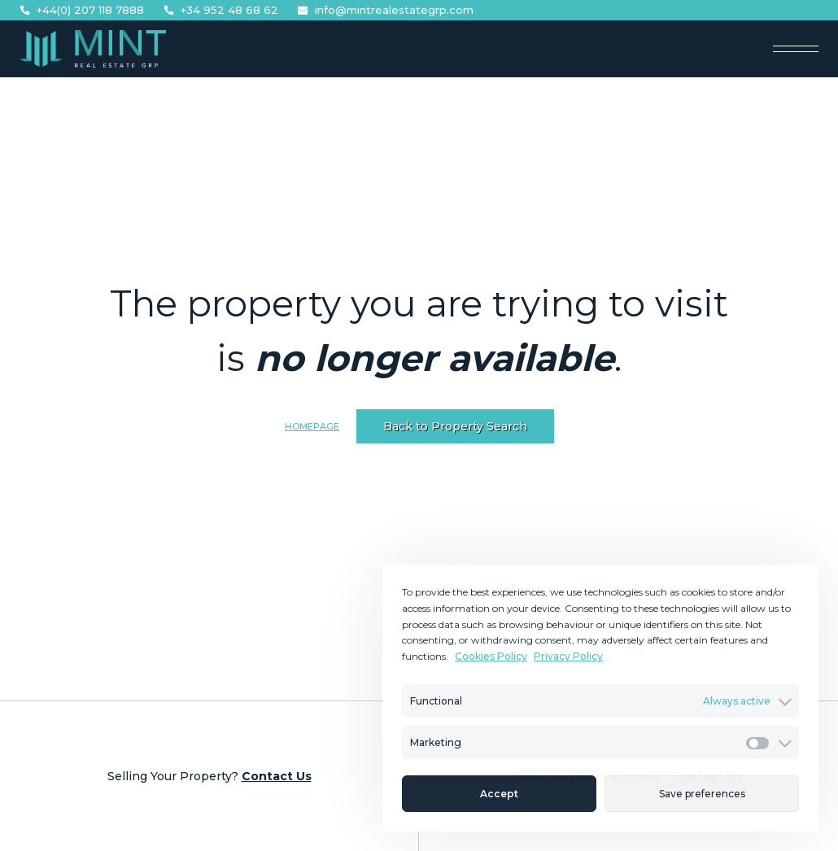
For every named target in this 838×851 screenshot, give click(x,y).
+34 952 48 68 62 (221, 10)
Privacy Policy (568, 656)
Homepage (312, 426)
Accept (499, 794)
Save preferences (702, 794)
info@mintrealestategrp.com (386, 10)
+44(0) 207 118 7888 (82, 10)
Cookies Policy (491, 656)
